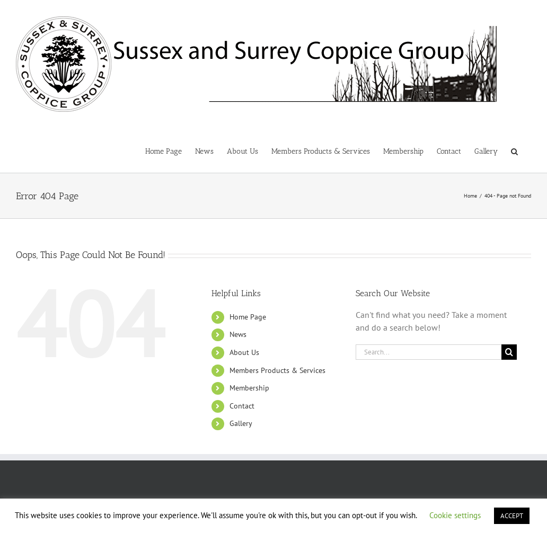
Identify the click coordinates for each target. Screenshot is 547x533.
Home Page (248, 317)
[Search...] (428, 352)
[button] (514, 150)
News (238, 334)
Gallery (241, 423)
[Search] (509, 352)
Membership (249, 388)
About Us (244, 352)
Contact (242, 406)
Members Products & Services (277, 370)
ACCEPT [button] (511, 515)
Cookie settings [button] (455, 515)
